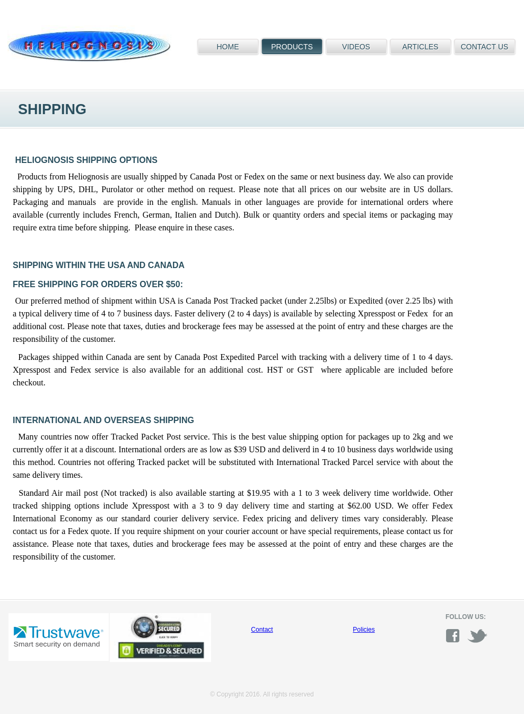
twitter (477, 636)
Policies (363, 629)
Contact (262, 629)
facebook (456, 636)
